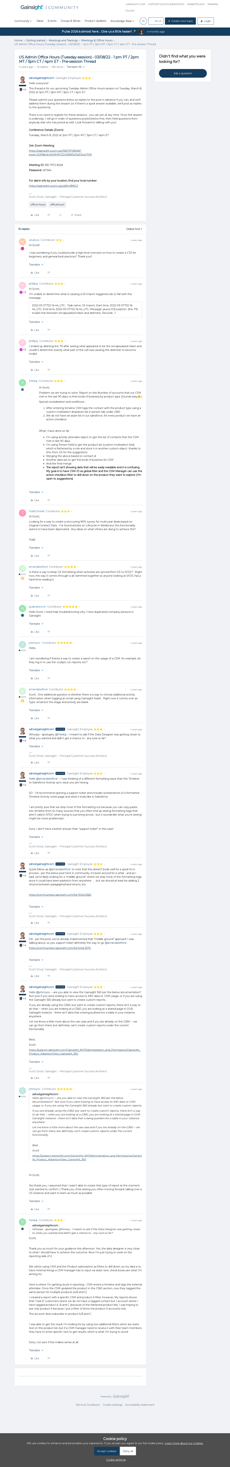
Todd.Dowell (36, 511)
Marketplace (195, 4)
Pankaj (33, 381)
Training (212, 4)
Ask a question (183, 73)
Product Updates (95, 20)
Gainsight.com (135, 4)
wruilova (34, 240)
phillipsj (33, 283)
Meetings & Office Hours (96, 40)
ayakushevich (37, 606)
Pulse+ (130, 10)
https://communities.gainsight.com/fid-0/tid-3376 (60, 948)
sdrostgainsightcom (41, 78)
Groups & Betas (70, 20)
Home (18, 40)
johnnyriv (34, 642)
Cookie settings (112, 1404)
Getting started (35, 40)
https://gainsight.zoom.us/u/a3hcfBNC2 (53, 185)
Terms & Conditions (88, 1404)
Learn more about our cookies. (184, 1443)
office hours (38, 204)
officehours (57, 204)
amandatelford (38, 566)
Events (52, 20)
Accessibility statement (139, 1404)
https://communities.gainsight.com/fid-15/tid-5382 (60, 894)
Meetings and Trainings (63, 40)
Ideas (39, 20)
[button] (156, 21)
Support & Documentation (166, 4)
